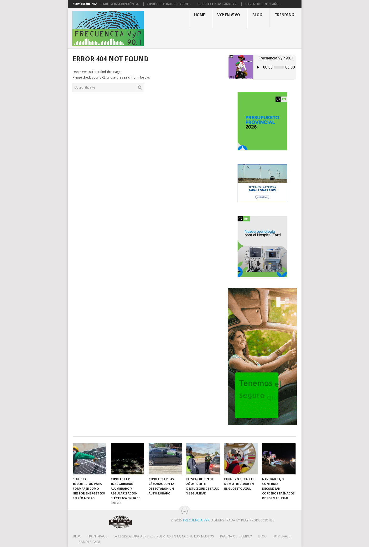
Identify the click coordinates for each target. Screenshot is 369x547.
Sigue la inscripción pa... (120, 4)
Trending (284, 15)
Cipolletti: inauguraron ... (169, 4)
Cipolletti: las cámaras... (217, 4)
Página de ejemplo (236, 536)
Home (199, 15)
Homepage (282, 536)
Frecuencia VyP (196, 520)
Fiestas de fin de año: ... (263, 4)
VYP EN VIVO (228, 15)
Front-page (97, 536)
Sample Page (90, 542)
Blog (257, 15)
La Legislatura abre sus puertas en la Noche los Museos (163, 536)
